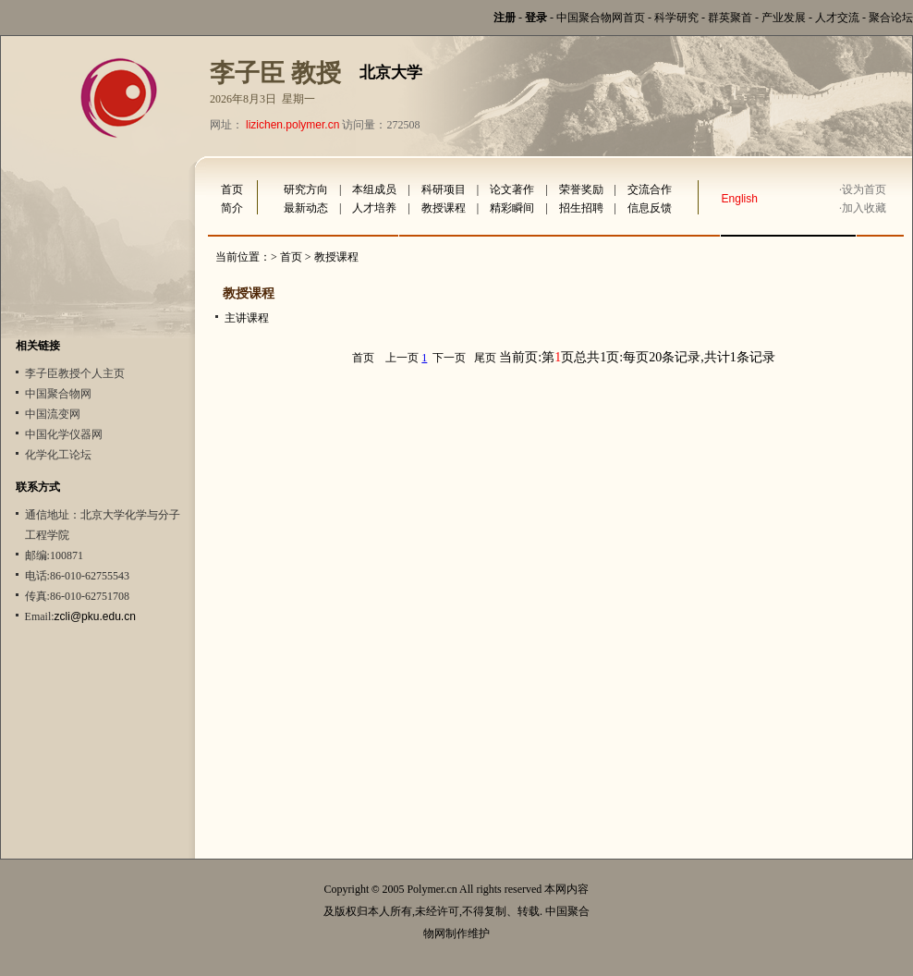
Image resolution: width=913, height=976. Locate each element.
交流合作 (649, 189)
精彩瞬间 (512, 207)
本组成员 (374, 189)
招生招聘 (581, 207)
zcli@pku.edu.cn (95, 616)
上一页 (402, 357)
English (740, 198)
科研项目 (443, 189)
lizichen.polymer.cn (292, 124)
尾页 (485, 357)
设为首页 (864, 189)
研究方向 (306, 189)
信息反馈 (649, 207)
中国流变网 (52, 414)
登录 (536, 17)
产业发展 (783, 17)
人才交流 (837, 17)
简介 (232, 207)
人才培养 (374, 207)
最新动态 (306, 207)
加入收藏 (864, 207)
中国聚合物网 (58, 393)
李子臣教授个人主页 (75, 373)
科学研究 (676, 17)
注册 (504, 17)
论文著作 (512, 189)
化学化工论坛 (58, 454)
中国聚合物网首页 (600, 17)
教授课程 (443, 207)
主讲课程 (247, 317)
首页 (232, 189)
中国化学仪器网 (64, 434)
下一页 (449, 357)
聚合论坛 (891, 17)
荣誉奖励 (581, 189)
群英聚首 (730, 17)
